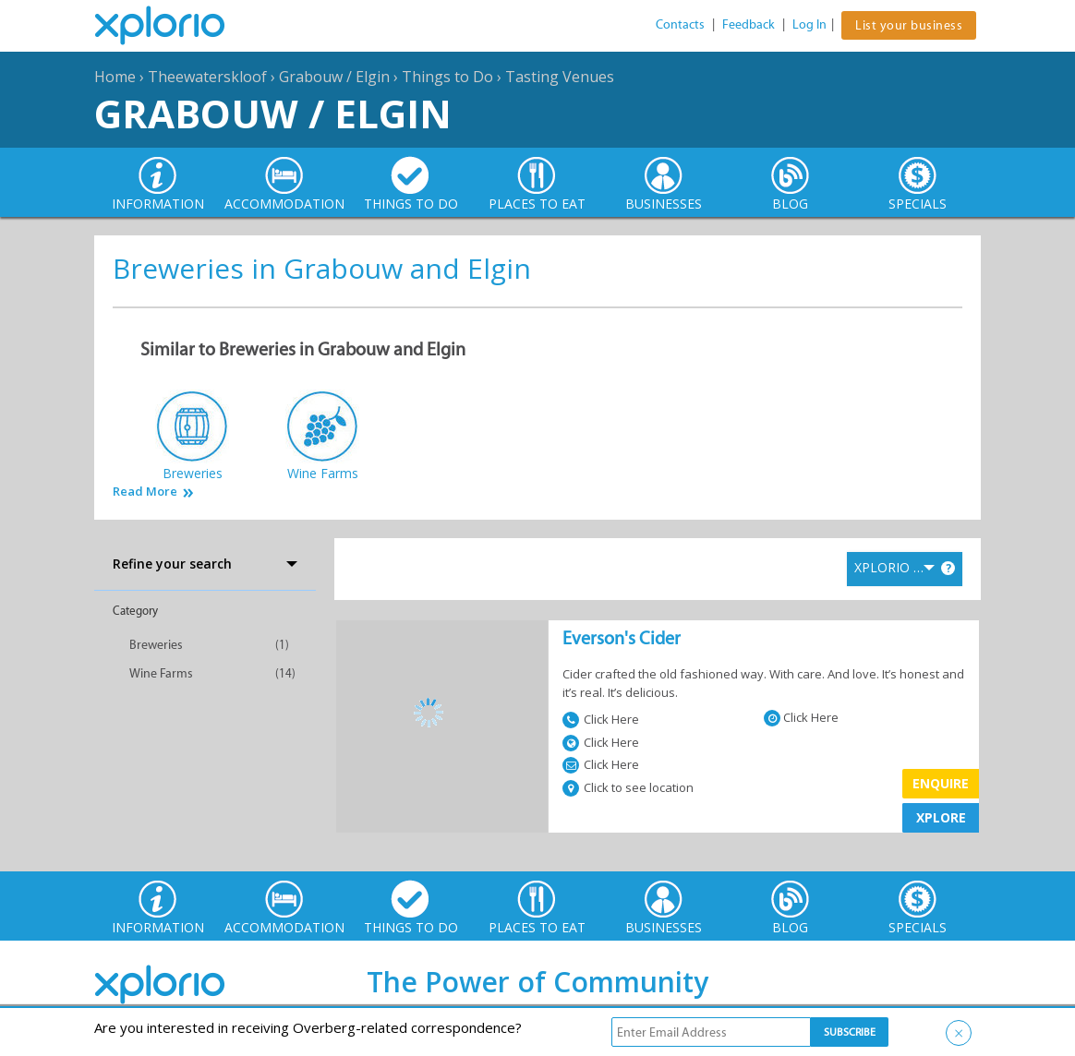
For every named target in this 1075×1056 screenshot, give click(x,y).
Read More (145, 491)
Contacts (680, 24)
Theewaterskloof (207, 76)
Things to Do (447, 76)
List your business (908, 25)
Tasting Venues (559, 76)
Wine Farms (161, 673)
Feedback (748, 24)
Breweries (156, 645)
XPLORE (941, 817)
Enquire (940, 783)
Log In (809, 24)
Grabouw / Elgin (334, 76)
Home (115, 76)
